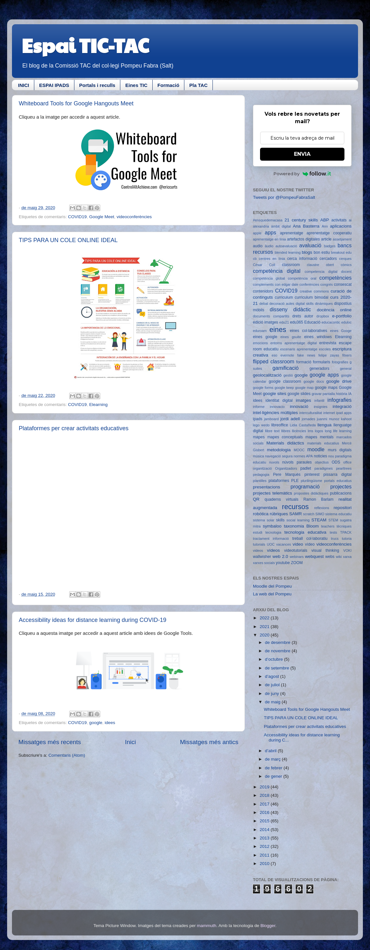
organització (262, 468)
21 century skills (301, 220)
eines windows (318, 337)
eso (274, 355)
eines (277, 330)
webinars (297, 557)
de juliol (273, 684)
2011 (265, 855)
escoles (325, 349)
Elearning (98, 404)
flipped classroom (273, 361)
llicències (299, 431)
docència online (334, 309)
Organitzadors (286, 468)
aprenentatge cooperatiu (329, 233)
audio (258, 246)
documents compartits (271, 316)
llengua (324, 424)
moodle (315, 449)
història (341, 394)
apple (257, 233)
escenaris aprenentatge (298, 349)
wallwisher (262, 556)
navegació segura (278, 456)
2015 (265, 820)
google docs (314, 381)
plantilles (260, 481)
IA (350, 394)
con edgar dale (286, 284)
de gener (274, 776)
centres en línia (272, 259)
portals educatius (338, 481)
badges (329, 246)
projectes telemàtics (272, 493)
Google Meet (101, 216)
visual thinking (325, 550)
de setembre (277, 668)
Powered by (302, 173)
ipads (257, 419)
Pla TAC (198, 85)
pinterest (312, 474)
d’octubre (274, 659)
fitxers (347, 355)
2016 (265, 812)
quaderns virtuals (282, 499)
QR (256, 499)
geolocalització (267, 375)
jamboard (271, 419)
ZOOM (296, 562)
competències (335, 278)
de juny (272, 693)
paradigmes (323, 468)
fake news (306, 355)
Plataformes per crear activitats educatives (73, 428)
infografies (339, 400)
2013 (265, 838)
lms (310, 431)
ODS (336, 462)
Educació (312, 322)
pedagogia (261, 474)
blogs (307, 252)
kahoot (346, 419)
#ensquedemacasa (267, 220)
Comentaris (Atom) (67, 755)
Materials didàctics (285, 443)
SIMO (319, 514)
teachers (327, 526)
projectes (341, 486)
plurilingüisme (311, 481)
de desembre (278, 642)
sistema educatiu (338, 514)
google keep (284, 388)
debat (263, 303)
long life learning (338, 431)
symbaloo (272, 526)
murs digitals (340, 450)
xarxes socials (264, 563)
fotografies (340, 362)
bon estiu (322, 252)
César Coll (264, 265)
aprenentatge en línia (269, 239)
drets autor (302, 316)
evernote (287, 355)
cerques (345, 259)
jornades (308, 419)
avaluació (310, 245)
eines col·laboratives (308, 330)
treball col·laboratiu (309, 538)
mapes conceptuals (285, 437)
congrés (326, 284)
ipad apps (344, 413)
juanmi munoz (328, 419)
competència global (269, 278)
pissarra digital (337, 474)
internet (329, 413)
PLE (295, 480)
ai (350, 220)
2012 (265, 846)
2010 (265, 863)
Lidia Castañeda (303, 425)
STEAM (319, 520)
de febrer (274, 767)
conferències (309, 284)
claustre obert (320, 265)
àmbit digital (281, 226)
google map (304, 388)
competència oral (302, 278)
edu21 (284, 322)
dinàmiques (324, 303)
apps (270, 232)
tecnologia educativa (305, 532)
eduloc (346, 322)
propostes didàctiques (311, 493)
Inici (130, 742)
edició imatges (265, 322)
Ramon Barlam (318, 499)
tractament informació (271, 538)
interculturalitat (310, 413)
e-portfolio (342, 316)
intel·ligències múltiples (275, 412)
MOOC (299, 450)
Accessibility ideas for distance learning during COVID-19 (92, 620)
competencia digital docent (328, 271)
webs (329, 556)
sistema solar (263, 520)
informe (259, 407)
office (347, 462)
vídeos (273, 550)
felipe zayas (328, 355)
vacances (283, 544)
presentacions (266, 487)
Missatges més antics (209, 742)
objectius (322, 462)
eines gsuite (290, 337)
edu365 (296, 322)
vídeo (310, 544)
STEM (333, 520)
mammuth (206, 925)
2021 (265, 626)
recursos (295, 507)
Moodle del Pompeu (272, 586)
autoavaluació (286, 246)
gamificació (285, 368)
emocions (260, 343)
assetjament (342, 239)
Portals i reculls (97, 85)
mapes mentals (319, 437)
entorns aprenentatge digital (293, 343)
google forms (263, 388)
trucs (334, 538)
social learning (298, 520)
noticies (320, 456)
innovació (299, 406)
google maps (326, 387)
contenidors (263, 291)
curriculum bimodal (311, 297)
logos (319, 431)
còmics (346, 265)
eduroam (260, 331)
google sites (274, 393)
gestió (288, 375)
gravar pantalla (323, 394)
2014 (265, 829)
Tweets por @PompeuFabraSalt (284, 197)
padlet (305, 468)
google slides (299, 393)
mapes (259, 437)
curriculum (284, 297)
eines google (265, 337)
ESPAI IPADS (54, 85)
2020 (265, 635)
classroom (291, 264)
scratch (308, 514)
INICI (23, 85)
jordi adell (290, 418)
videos (258, 550)
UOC (271, 544)
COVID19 (77, 216)
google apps (324, 375)
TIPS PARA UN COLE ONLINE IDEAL (68, 240)
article (326, 239)
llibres (285, 431)
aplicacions (341, 226)
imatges (303, 400)
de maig (273, 701)
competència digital (276, 271)
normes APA (303, 456)
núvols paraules (297, 462)
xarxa (347, 557)
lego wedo (261, 425)
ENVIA (302, 154)
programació (305, 486)
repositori (342, 507)
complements (263, 284)
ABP (324, 220)
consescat (343, 284)
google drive (339, 381)
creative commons (314, 291)
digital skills (305, 303)
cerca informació (302, 258)
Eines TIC (136, 85)
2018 (265, 795)
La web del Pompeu (272, 594)
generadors (319, 368)
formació (303, 362)
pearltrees (344, 468)
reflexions (321, 508)
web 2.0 (280, 556)
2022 (265, 617)
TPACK (346, 532)
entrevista (327, 343)
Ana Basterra (306, 226)
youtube (283, 562)
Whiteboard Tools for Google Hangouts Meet (76, 103)
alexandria (261, 226)
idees (110, 722)
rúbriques (279, 513)
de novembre (278, 650)
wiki (339, 557)
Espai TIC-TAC (85, 45)
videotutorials (296, 550)
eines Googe (341, 331)
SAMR (295, 513)
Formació (169, 85)
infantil (319, 400)
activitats (338, 220)
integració (342, 406)
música (258, 456)
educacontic (330, 322)
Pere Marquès (286, 474)
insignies (320, 407)
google (96, 722)
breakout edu (341, 252)
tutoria (347, 538)
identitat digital (279, 400)
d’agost (272, 676)
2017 (265, 804)
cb (254, 259)
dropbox (322, 316)
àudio (269, 246)
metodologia (279, 449)
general (346, 368)
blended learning (287, 252)
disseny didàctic (290, 309)
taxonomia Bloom (301, 526)
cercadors (328, 258)
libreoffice (279, 425)
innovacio (277, 407)
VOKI (347, 550)
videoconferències (134, 216)
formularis (321, 362)
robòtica (260, 513)
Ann (325, 226)
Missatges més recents (49, 742)
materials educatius (323, 443)
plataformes (278, 480)
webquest (314, 556)
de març (273, 759)
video (298, 544)
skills (280, 520)
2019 (265, 787)
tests (333, 532)
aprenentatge (291, 233)
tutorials (259, 544)
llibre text (272, 431)
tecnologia (273, 532)
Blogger (267, 925)
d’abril (271, 750)
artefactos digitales (303, 239)
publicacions (341, 493)
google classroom (285, 381)
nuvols (274, 462)
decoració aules (281, 303)
